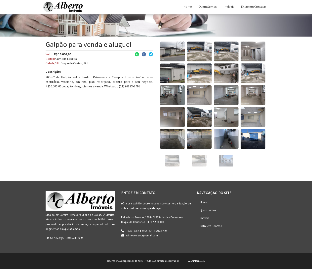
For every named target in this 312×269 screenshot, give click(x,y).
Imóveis (228, 7)
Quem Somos (208, 7)
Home (187, 7)
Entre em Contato (253, 7)
